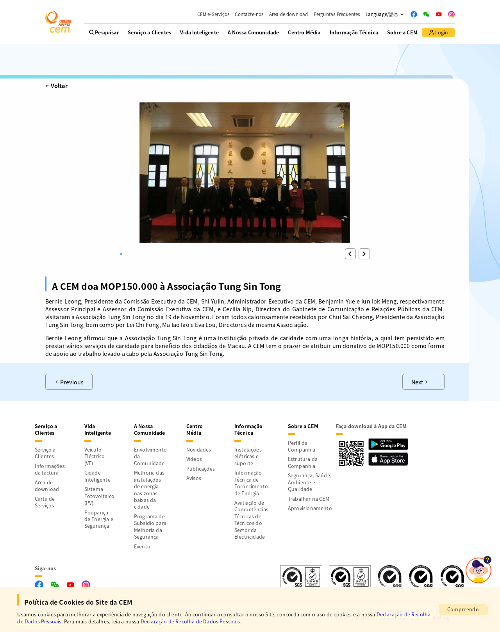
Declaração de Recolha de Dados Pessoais (190, 621)
